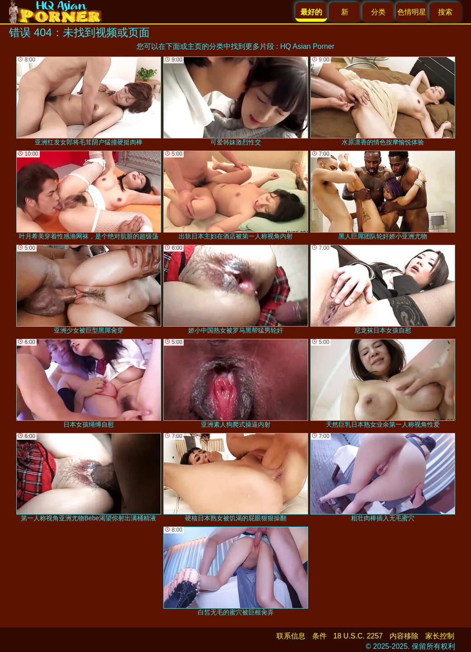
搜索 (445, 12)
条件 (319, 636)
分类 (378, 12)
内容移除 (404, 636)
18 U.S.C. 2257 (358, 636)
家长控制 (439, 636)
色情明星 (411, 12)
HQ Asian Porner (307, 46)
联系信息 (290, 636)
